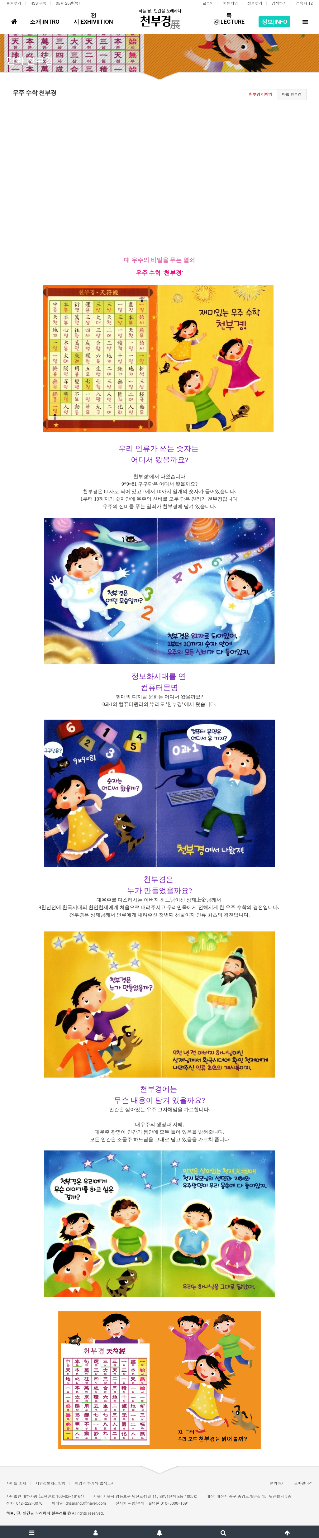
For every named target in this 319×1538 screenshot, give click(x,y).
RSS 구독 (38, 3)
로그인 (208, 3)
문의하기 (277, 1483)
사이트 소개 (16, 1483)
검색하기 (279, 3)
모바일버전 (303, 1483)
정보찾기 (254, 3)
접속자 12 (304, 3)
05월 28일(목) (68, 3)
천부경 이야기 (260, 94)
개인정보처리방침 (50, 1483)
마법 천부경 (292, 94)
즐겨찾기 (13, 3)
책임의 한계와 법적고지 (95, 1483)
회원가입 (230, 3)
